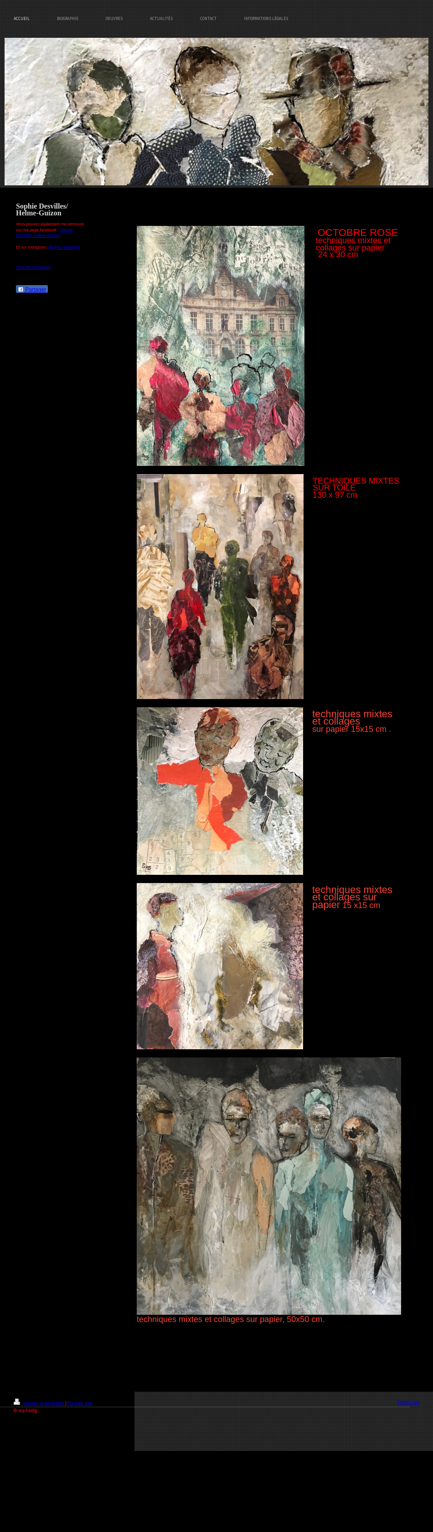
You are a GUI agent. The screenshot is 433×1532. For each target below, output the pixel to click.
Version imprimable (39, 1403)
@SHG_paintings (64, 247)
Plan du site (79, 1403)
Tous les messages (33, 267)
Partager (32, 289)
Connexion (408, 1402)
